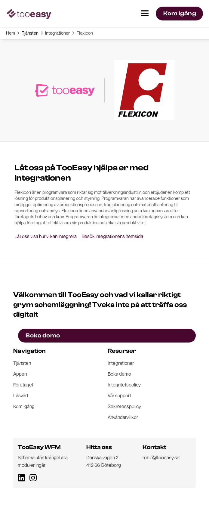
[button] (145, 14)
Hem (10, 33)
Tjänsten (30, 33)
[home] (28, 13)
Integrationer (57, 33)
